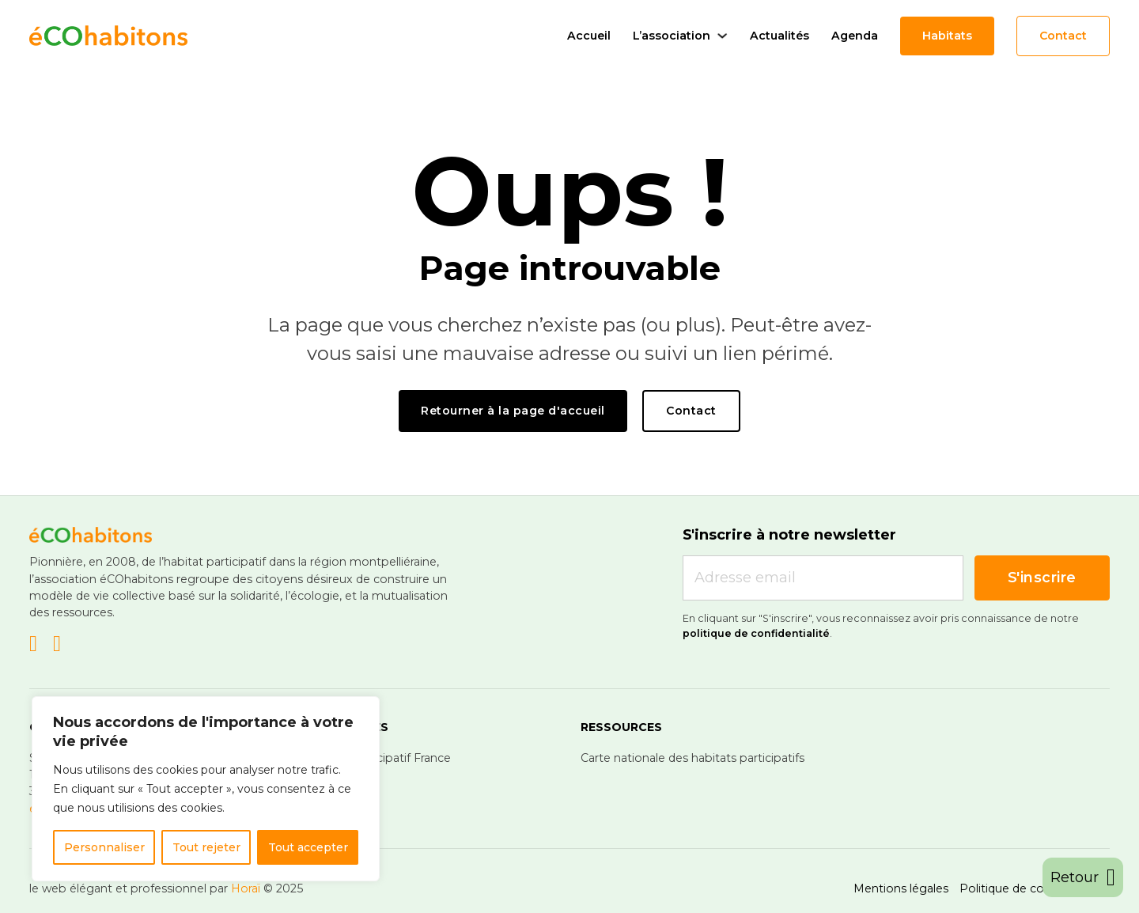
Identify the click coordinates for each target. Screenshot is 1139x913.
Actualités (779, 35)
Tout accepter (308, 847)
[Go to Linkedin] (33, 645)
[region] (206, 788)
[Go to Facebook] (57, 645)
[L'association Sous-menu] (722, 35)
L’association (671, 35)
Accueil (589, 35)
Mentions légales (900, 888)
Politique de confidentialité (1034, 888)
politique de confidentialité (756, 633)
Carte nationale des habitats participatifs (692, 758)
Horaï (245, 888)
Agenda (854, 35)
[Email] (823, 577)
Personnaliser (104, 847)
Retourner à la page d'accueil (513, 410)
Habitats (947, 35)
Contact (1063, 35)
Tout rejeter (206, 847)
